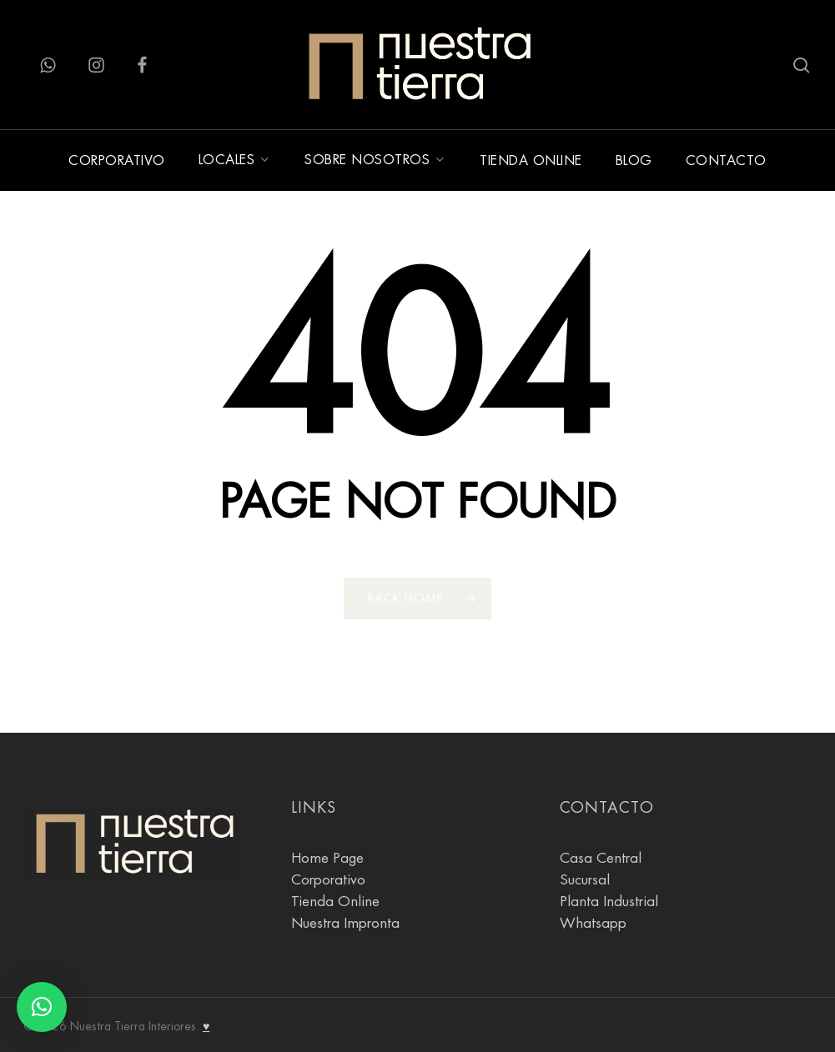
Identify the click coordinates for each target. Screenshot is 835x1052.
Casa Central (600, 858)
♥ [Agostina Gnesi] (206, 1026)
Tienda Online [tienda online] (335, 901)
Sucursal (585, 880)
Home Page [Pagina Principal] (327, 858)
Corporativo (328, 880)
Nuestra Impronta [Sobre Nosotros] (345, 923)
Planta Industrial (609, 901)
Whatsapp (593, 923)
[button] (42, 1007)
